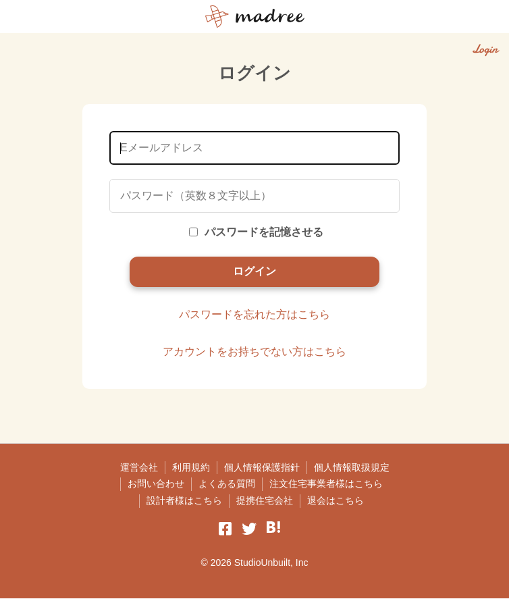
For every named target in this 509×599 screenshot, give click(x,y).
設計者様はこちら (184, 500)
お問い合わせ (156, 484)
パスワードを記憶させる (256, 232)
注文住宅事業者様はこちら (326, 484)
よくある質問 (226, 484)
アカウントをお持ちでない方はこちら (254, 352)
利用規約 (191, 467)
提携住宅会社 (264, 500)
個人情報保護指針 (262, 467)
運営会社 (139, 467)
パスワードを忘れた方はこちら (254, 314)
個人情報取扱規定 (352, 467)
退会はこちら (335, 500)
